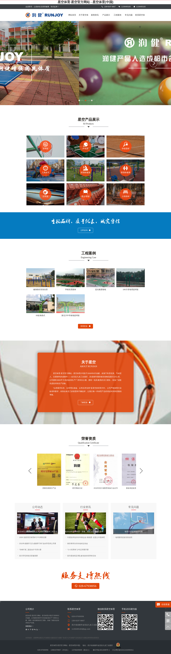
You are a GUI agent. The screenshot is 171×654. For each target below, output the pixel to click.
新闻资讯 (95, 15)
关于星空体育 (83, 17)
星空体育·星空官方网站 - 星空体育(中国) (85, 2)
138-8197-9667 (108, 6)
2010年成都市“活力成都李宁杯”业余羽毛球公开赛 (37, 543)
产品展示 (106, 15)
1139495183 (124, 6)
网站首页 (72, 15)
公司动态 (37, 507)
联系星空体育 (140, 17)
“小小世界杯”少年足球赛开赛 (78, 550)
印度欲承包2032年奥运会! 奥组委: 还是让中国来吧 (86, 537)
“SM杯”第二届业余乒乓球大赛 (30, 550)
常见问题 (129, 15)
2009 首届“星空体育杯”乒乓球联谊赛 (32, 537)
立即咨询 (85, 230)
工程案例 (117, 15)
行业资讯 (85, 507)
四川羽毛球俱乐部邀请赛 (28, 556)
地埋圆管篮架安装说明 (123, 537)
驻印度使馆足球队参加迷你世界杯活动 (81, 556)
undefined (95, 638)
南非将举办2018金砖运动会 (77, 543)
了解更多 (85, 402)
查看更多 (85, 326)
